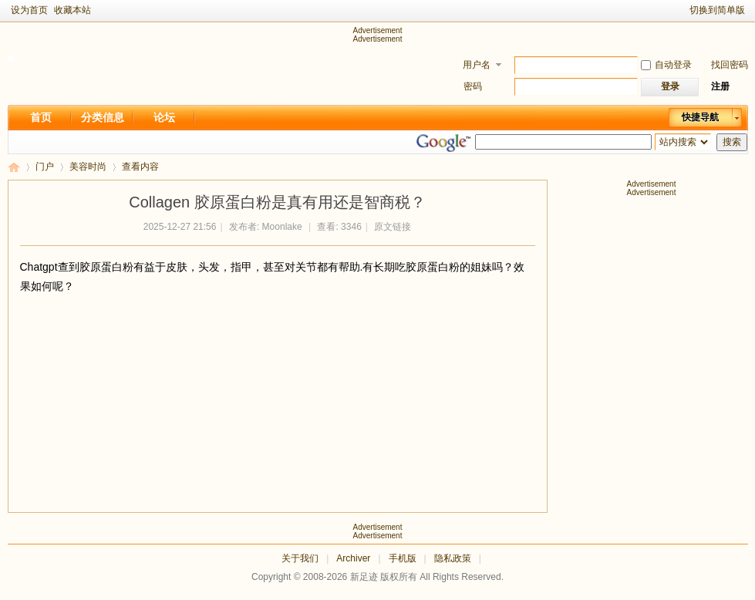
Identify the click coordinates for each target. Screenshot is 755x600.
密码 (472, 86)
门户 (44, 166)
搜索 (732, 142)
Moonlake (282, 226)
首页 (41, 117)
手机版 (402, 558)
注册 (720, 86)
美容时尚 (87, 166)
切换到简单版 (717, 10)
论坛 (164, 117)
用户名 (476, 64)
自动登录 (666, 64)
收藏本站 (72, 10)
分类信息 (102, 117)
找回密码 (729, 64)
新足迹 (14, 167)
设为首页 (29, 10)
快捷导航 (700, 117)
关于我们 (300, 558)
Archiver (353, 558)
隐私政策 (452, 558)
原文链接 (392, 226)
